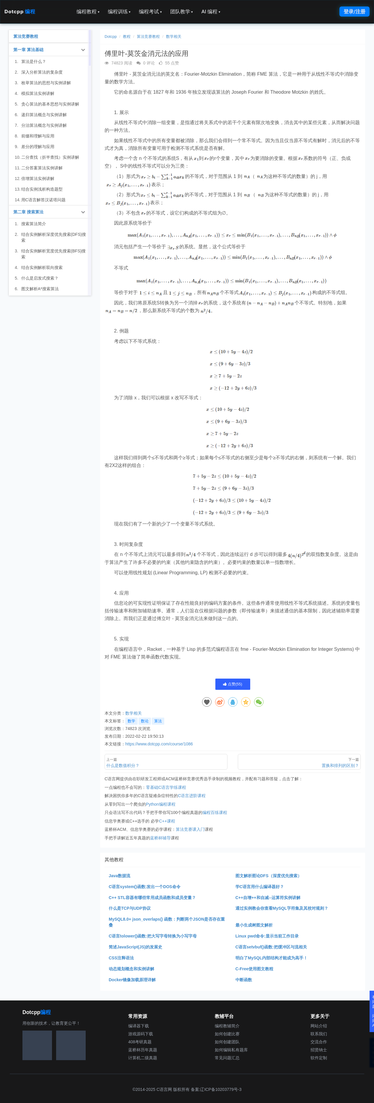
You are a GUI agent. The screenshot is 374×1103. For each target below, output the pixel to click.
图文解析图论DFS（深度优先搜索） (268, 875)
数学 (131, 721)
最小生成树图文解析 (254, 925)
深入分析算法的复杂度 (42, 72)
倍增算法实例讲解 (37, 178)
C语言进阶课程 (192, 795)
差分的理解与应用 (37, 146)
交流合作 (318, 1041)
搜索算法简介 (33, 223)
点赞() (232, 684)
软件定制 (318, 1057)
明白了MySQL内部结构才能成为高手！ (271, 958)
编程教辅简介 (227, 1025)
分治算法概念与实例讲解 (44, 125)
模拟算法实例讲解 (37, 93)
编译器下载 (138, 1025)
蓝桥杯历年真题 (142, 1049)
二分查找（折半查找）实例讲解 (50, 157)
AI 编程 (210, 11)
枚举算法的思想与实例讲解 (46, 82)
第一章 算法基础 (28, 49)
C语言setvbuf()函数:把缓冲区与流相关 (271, 947)
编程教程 (88, 11)
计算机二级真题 (142, 1057)
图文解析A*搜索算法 (40, 288)
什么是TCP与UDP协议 (130, 908)
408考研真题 (140, 1041)
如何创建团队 (227, 1041)
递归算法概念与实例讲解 (44, 114)
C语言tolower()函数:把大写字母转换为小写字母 (153, 936)
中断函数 (243, 979)
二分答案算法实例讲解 (42, 168)
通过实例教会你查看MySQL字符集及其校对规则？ (281, 908)
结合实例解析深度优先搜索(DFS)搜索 (53, 237)
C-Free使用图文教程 (254, 968)
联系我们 (318, 1033)
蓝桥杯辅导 (160, 838)
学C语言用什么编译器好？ (259, 886)
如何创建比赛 (227, 1033)
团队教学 (181, 11)
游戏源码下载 (140, 1033)
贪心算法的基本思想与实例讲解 (50, 104)
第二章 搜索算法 (28, 212)
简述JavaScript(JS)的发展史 (135, 947)
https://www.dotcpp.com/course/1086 (159, 744)
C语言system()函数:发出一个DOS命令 (145, 886)
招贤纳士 (318, 1049)
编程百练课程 (214, 812)
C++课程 (167, 821)
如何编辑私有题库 (231, 1049)
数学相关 (173, 36)
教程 (127, 36)
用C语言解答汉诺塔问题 (43, 199)
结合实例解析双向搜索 (42, 267)
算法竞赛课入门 (190, 829)
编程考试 (150, 11)
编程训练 (119, 11)
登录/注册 (354, 11)
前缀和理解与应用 (37, 136)
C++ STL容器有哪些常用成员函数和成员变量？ (152, 897)
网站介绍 (318, 1025)
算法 (158, 721)
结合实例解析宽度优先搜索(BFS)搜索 (53, 254)
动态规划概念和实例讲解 (131, 968)
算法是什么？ (33, 61)
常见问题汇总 (227, 1057)
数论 (145, 721)
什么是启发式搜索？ (39, 278)
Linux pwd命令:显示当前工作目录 (267, 936)
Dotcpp (19, 11)
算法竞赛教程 (148, 36)
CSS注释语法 (121, 958)
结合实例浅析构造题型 (42, 189)
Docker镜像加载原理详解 (132, 979)
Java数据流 (119, 875)
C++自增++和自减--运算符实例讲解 (267, 897)
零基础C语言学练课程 (166, 787)
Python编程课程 (160, 804)
